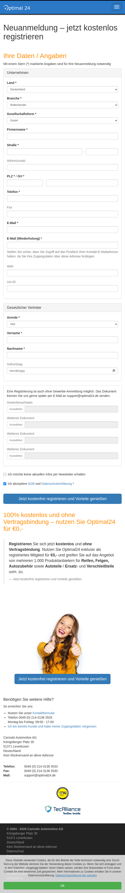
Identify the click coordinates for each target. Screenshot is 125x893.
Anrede (12, 317)
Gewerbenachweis (20, 402)
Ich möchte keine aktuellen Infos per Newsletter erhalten (44, 474)
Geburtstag (14, 364)
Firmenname (16, 129)
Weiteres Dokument (20, 418)
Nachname (15, 348)
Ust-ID (11, 282)
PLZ (10, 176)
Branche (13, 98)
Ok (63, 885)
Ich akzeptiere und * (38, 483)
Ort (19, 176)
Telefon (12, 192)
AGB (31, 483)
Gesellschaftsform (20, 114)
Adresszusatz (16, 160)
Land (10, 83)
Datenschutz (15, 851)
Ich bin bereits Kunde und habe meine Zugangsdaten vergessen (52, 726)
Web (10, 266)
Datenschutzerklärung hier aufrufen (76, 875)
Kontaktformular (44, 713)
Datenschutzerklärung (56, 483)
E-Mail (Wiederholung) (23, 238)
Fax (9, 207)
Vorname (13, 333)
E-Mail (11, 223)
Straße (12, 145)
